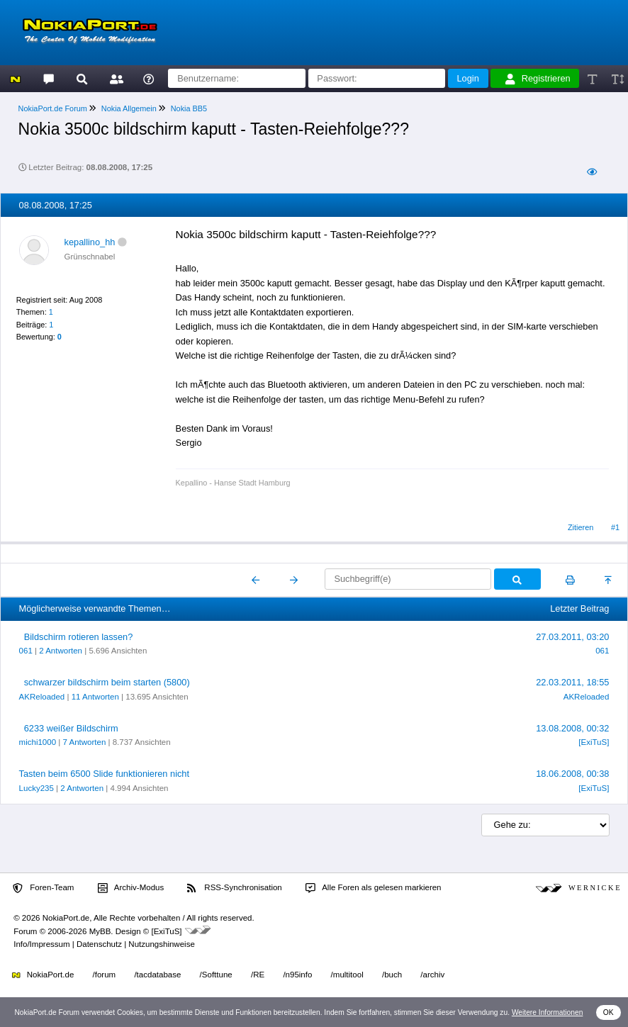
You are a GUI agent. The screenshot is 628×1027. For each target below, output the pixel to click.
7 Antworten (84, 742)
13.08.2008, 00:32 (572, 728)
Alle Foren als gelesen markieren (373, 888)
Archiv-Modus (131, 888)
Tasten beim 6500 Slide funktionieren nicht (104, 773)
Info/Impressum (41, 944)
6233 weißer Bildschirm (71, 728)
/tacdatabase (157, 974)
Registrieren (538, 78)
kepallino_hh (90, 242)
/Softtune (216, 974)
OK (608, 1012)
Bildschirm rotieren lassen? (78, 637)
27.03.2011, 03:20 (572, 637)
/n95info (297, 974)
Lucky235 (36, 788)
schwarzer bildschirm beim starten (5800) (107, 682)
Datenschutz (99, 944)
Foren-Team (43, 888)
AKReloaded (42, 696)
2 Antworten (60, 650)
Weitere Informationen (547, 1012)
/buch (392, 974)
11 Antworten (95, 696)
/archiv (432, 974)
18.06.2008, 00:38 (572, 773)
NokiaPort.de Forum (52, 108)
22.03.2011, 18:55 (572, 682)
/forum (104, 974)
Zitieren (580, 527)
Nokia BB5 (189, 108)
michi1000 (38, 742)
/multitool (347, 974)
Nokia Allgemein (129, 108)
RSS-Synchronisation (234, 888)
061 (26, 650)
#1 (615, 527)
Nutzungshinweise (161, 944)
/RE (257, 974)
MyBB (100, 931)
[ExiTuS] (593, 742)
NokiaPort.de (43, 974)
